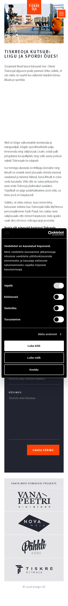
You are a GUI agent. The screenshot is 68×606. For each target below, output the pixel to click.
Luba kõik (34, 345)
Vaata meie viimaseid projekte (34, 483)
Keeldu (33, 369)
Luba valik (34, 357)
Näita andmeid (47, 334)
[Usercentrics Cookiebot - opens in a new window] (48, 233)
